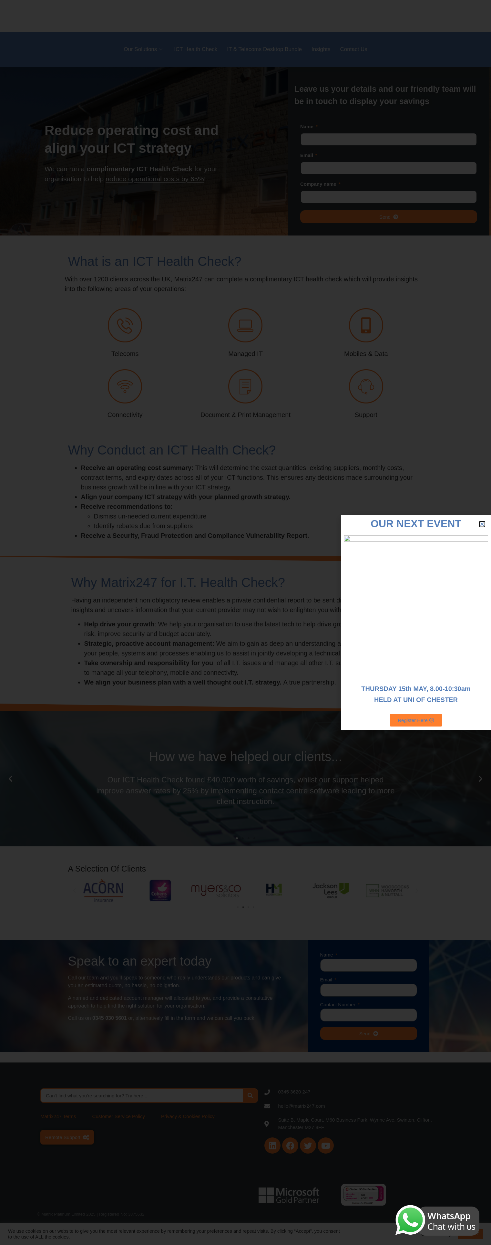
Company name (319, 184)
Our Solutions (143, 49)
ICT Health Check (195, 49)
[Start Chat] (481, 622)
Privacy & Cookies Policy (188, 1116)
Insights (321, 49)
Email (307, 155)
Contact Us (353, 49)
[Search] (250, 1095)
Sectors (305, 15)
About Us (274, 15)
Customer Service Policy (118, 1116)
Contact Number (338, 1004)
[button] (10, 779)
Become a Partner (346, 15)
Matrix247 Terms (58, 1116)
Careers (387, 15)
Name (307, 126)
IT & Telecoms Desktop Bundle (264, 49)
